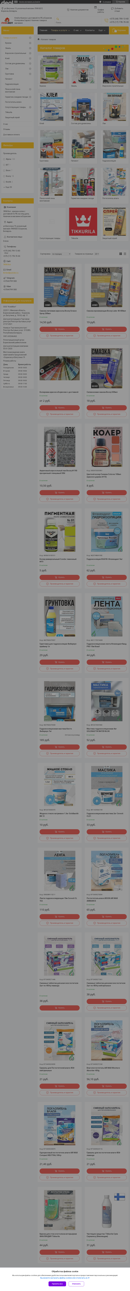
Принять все (57, 1284)
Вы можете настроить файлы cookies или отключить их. (64, 1278)
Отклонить (76, 1284)
